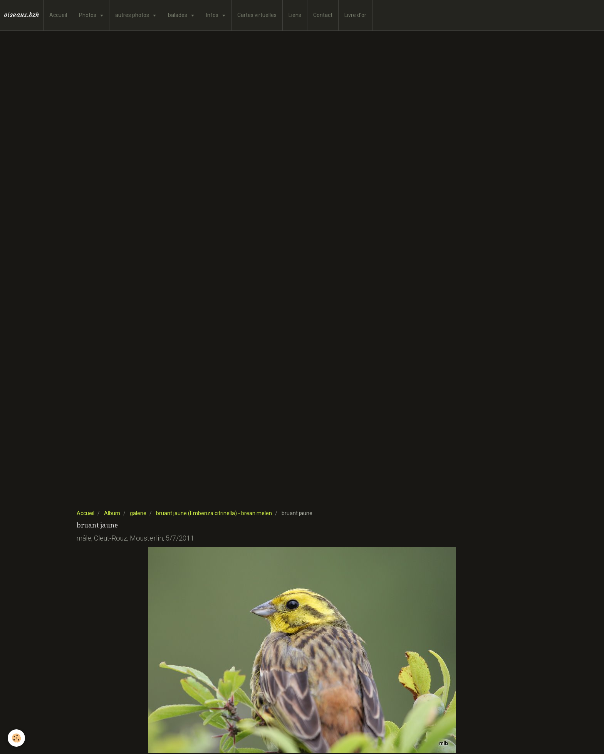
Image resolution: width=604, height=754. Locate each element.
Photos (88, 15)
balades (178, 15)
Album (112, 513)
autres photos (132, 15)
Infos (213, 15)
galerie (138, 513)
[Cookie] (16, 738)
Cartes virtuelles (257, 15)
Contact (322, 15)
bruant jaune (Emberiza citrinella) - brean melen (214, 513)
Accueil (58, 15)
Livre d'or (355, 15)
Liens (295, 15)
